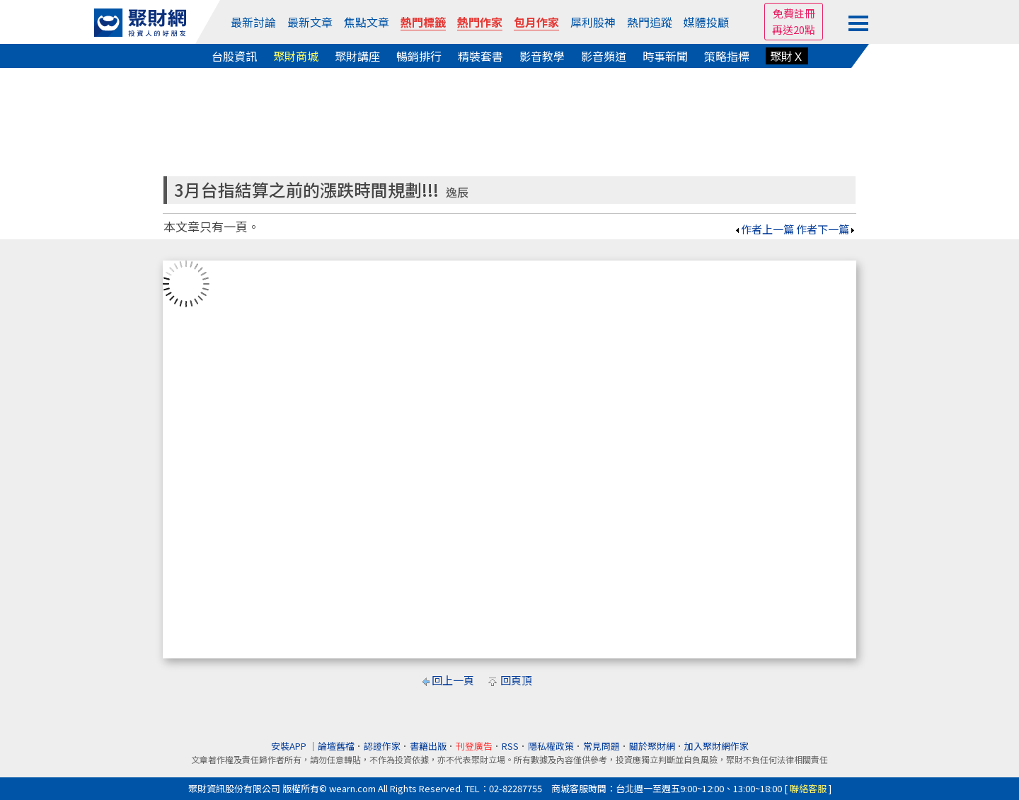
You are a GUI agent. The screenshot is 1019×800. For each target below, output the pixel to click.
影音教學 (542, 55)
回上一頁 (453, 680)
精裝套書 (480, 55)
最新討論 (253, 21)
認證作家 (382, 746)
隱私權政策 (551, 746)
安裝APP (290, 746)
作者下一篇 (826, 229)
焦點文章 (366, 21)
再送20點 (793, 29)
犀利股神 (593, 21)
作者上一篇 (764, 229)
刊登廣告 (474, 746)
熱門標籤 (423, 21)
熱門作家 (479, 21)
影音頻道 (603, 55)
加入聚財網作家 (716, 746)
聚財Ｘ (787, 55)
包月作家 (536, 21)
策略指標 (726, 55)
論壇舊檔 (336, 746)
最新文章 (310, 21)
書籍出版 (428, 746)
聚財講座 (357, 55)
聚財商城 (295, 55)
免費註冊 (794, 13)
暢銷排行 (419, 55)
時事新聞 (665, 55)
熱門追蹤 (649, 21)
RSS (510, 746)
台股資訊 (234, 55)
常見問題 (601, 746)
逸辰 (457, 192)
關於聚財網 (652, 746)
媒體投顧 (706, 21)
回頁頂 (516, 680)
